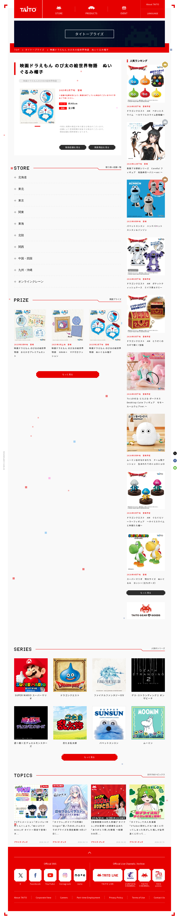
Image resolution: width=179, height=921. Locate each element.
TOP (16, 49)
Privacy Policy (116, 897)
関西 (21, 246)
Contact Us (159, 897)
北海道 (22, 177)
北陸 (21, 235)
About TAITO (152, 4)
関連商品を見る (101, 147)
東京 (21, 200)
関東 (21, 212)
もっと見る (67, 374)
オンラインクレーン (30, 281)
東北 (21, 188)
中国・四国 (25, 258)
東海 (21, 223)
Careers (64, 897)
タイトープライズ (34, 49)
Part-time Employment (88, 897)
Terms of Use (138, 897)
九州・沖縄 (25, 269)
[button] (37, 126)
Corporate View (43, 897)
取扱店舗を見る (72, 147)
